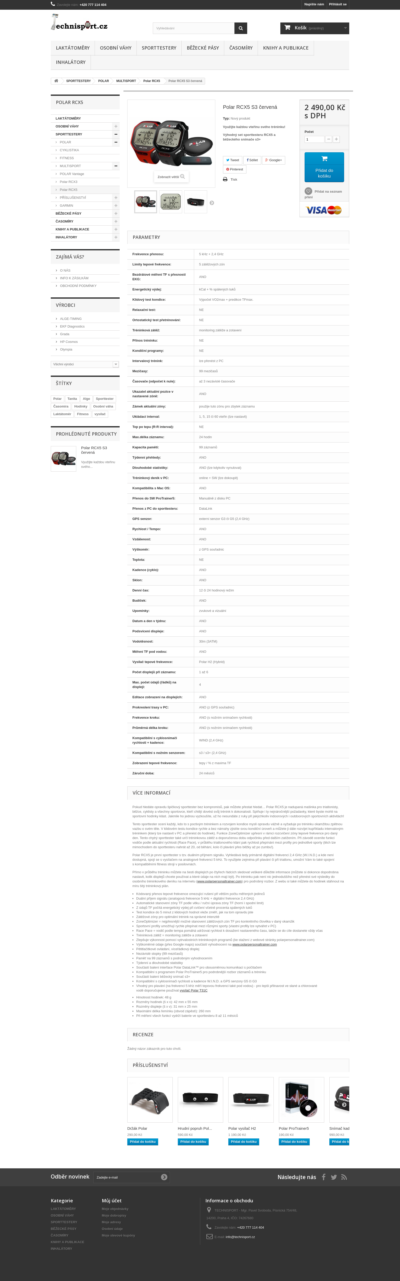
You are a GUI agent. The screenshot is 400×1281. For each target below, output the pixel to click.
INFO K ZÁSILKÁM (74, 278)
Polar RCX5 (68, 190)
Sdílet (252, 160)
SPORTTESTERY (159, 48)
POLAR (65, 142)
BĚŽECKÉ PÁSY (203, 48)
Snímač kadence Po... (348, 1128)
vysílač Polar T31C (194, 990)
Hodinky (80, 406)
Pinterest (234, 169)
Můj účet (112, 1200)
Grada (64, 334)
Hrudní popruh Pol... (195, 1128)
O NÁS (64, 270)
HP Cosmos (68, 342)
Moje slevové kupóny (118, 1235)
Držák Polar (137, 1128)
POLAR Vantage (71, 174)
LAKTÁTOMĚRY (73, 48)
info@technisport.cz (240, 1237)
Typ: (226, 118)
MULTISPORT (70, 166)
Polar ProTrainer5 (294, 1128)
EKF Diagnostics (72, 326)
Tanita (72, 399)
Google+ (273, 160)
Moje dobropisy (114, 1215)
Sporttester (105, 399)
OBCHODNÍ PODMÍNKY (78, 286)
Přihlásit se (338, 4)
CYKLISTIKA (69, 150)
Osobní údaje (112, 1229)
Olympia (65, 349)
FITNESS (66, 158)
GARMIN (66, 205)
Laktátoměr (62, 414)
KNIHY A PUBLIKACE (286, 48)
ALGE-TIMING (70, 319)
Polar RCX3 (68, 182)
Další (211, 202)
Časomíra (60, 406)
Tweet (232, 160)
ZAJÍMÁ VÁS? (70, 257)
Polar (57, 399)
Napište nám (314, 4)
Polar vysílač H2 (242, 1128)
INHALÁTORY (70, 62)
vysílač (100, 414)
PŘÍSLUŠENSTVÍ (72, 198)
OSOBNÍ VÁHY (115, 48)
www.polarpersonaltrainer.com (219, 881)
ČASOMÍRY (241, 48)
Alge (86, 399)
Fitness (83, 414)
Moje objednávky (115, 1209)
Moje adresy (111, 1222)
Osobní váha (103, 406)
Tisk (234, 179)
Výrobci (65, 305)
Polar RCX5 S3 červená (94, 450)
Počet (309, 132)
